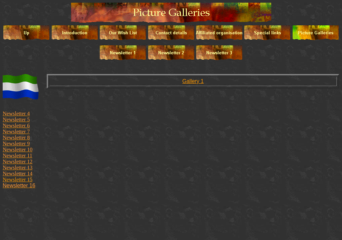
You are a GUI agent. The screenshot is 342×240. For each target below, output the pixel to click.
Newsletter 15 (17, 179)
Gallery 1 (193, 81)
